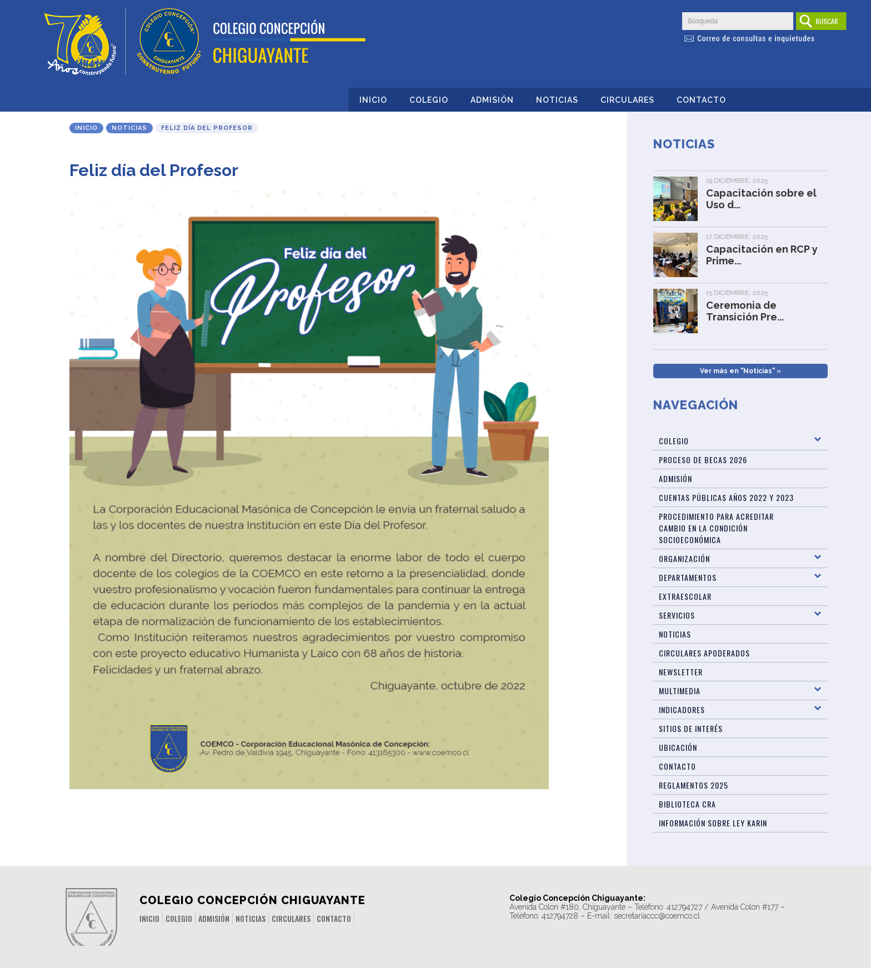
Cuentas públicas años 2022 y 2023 (726, 497)
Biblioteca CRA (687, 804)
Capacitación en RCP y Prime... (762, 255)
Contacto (701, 100)
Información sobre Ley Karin (713, 823)
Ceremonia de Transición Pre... (745, 311)
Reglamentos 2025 (693, 785)
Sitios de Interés (691, 728)
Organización (684, 558)
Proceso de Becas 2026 (703, 459)
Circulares (627, 100)
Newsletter (681, 672)
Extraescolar (685, 596)
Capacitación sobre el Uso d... (761, 198)
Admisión (492, 100)
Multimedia (679, 690)
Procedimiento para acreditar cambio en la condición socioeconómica (716, 527)
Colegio (428, 100)
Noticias (557, 100)
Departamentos (688, 577)
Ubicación (678, 747)
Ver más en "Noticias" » (740, 371)
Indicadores (682, 709)
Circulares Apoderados (704, 653)
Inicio (373, 100)
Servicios (677, 615)
